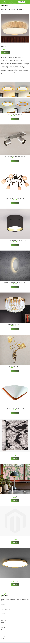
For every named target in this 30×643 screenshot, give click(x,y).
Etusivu (2, 13)
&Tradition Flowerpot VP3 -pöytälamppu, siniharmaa (15, 496)
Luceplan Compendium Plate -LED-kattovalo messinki (15, 580)
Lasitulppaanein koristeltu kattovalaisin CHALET (15, 198)
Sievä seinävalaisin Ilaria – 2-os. (15, 366)
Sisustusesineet (4, 618)
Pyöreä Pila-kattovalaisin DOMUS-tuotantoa (15, 408)
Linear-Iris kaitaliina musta (15, 454)
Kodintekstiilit (3, 616)
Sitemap (2, 638)
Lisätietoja (5, 52)
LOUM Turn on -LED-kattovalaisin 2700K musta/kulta (15, 240)
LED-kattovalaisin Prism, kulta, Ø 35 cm (15, 324)
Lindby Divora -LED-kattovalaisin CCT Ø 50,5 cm (15, 114)
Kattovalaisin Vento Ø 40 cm (15, 538)
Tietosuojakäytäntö (5, 636)
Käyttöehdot (3, 634)
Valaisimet (8, 44)
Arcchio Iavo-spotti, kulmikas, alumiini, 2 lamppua (15, 156)
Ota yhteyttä (3, 631)
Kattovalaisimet (13, 44)
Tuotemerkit (3, 620)
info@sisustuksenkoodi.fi (6, 609)
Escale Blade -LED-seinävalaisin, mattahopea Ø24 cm (15, 282)
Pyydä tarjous (21, 1)
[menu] (28, 5)
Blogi (2, 629)
